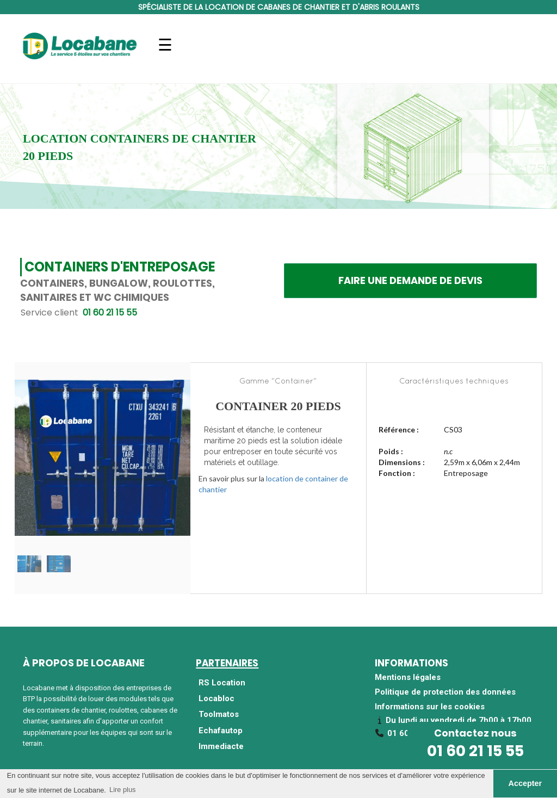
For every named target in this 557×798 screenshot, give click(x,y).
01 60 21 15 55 (475, 751)
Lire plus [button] (122, 789)
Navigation (165, 51)
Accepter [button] (525, 783)
